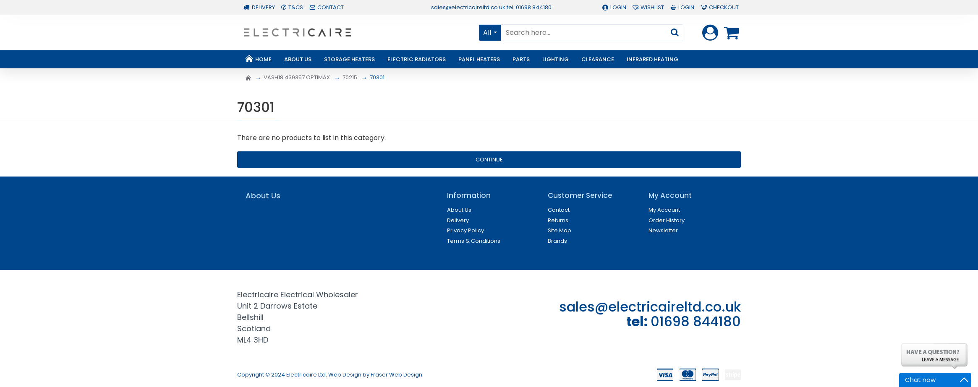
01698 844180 (696, 321)
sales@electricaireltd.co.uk (650, 306)
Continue (489, 160)
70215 (350, 77)
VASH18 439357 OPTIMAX (297, 77)
